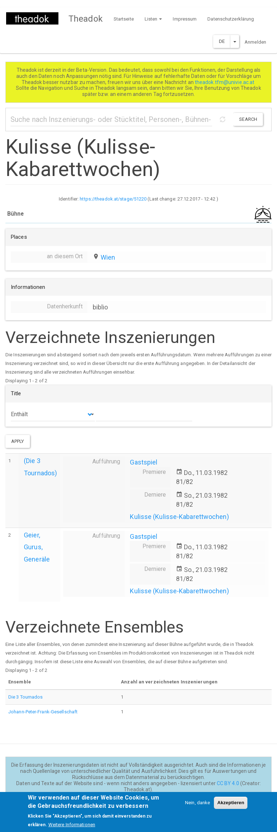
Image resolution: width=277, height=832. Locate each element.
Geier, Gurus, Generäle (37, 547)
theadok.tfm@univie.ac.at (225, 82)
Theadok (86, 19)
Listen (153, 19)
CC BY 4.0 (228, 783)
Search (248, 119)
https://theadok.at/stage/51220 (113, 199)
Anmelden (255, 42)
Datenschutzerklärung (230, 19)
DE (222, 41)
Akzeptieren (230, 806)
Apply (17, 441)
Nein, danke (197, 806)
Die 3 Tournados (25, 697)
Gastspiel (143, 462)
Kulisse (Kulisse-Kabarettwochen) (179, 516)
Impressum (185, 19)
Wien (108, 257)
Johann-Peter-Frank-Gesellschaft (43, 711)
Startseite (124, 19)
